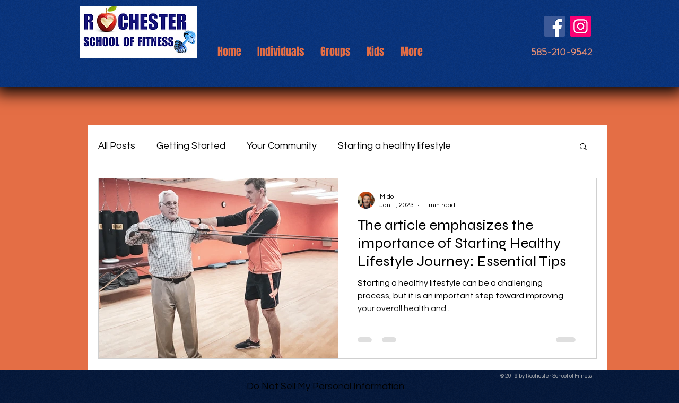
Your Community (282, 146)
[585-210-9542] (561, 52)
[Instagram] (580, 26)
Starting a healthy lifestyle (394, 146)
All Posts (116, 146)
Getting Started (190, 146)
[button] (583, 147)
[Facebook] (554, 26)
